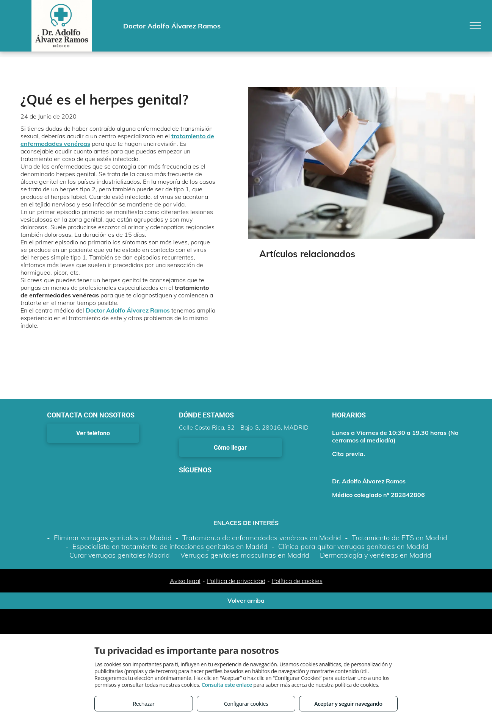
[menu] (475, 26)
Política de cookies (297, 581)
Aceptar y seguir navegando (348, 703)
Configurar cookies (246, 703)
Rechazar (143, 703)
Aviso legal (185, 581)
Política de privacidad (236, 581)
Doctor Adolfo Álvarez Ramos (128, 310)
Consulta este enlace (227, 684)
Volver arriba (246, 600)
